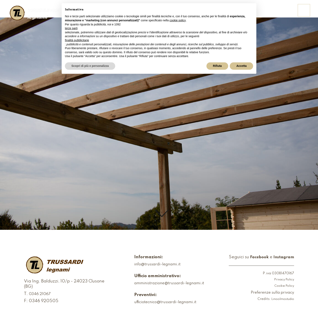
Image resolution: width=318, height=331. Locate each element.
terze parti (71, 28)
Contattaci (279, 12)
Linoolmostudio (282, 299)
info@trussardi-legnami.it (152, 265)
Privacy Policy (283, 279)
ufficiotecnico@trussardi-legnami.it (161, 302)
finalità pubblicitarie (77, 40)
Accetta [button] (241, 65)
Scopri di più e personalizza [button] (90, 65)
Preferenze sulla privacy (270, 293)
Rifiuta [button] (217, 65)
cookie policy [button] (178, 20)
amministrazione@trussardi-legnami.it (165, 283)
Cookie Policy (283, 286)
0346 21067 (41, 295)
